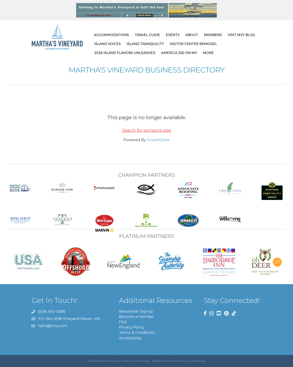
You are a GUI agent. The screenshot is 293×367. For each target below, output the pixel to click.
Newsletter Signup (136, 311)
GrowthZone (158, 140)
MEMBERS (213, 35)
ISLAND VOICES (107, 44)
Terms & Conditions (137, 332)
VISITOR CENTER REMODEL (193, 44)
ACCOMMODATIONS (111, 35)
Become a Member (136, 316)
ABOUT (191, 35)
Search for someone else (146, 130)
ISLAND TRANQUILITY (145, 44)
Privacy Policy (131, 327)
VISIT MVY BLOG (241, 35)
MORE (208, 53)
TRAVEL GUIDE (147, 35)
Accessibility (130, 338)
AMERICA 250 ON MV (179, 53)
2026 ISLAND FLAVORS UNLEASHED (124, 53)
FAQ (123, 322)
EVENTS (172, 35)
